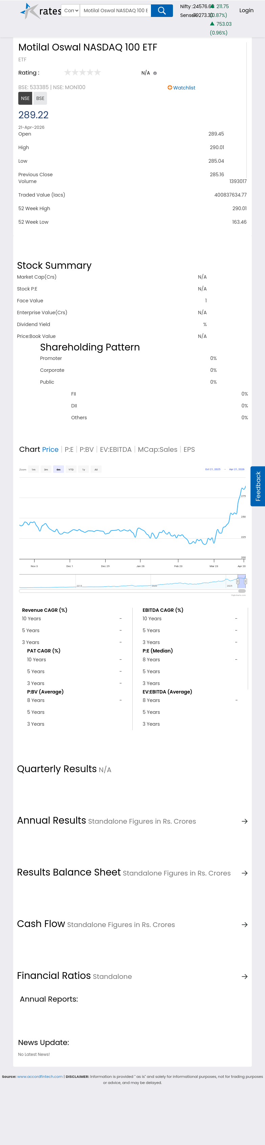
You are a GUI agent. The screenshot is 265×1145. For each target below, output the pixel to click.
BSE (40, 98)
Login (246, 10)
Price (50, 449)
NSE (25, 98)
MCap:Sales (157, 449)
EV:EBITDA (116, 449)
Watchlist (184, 87)
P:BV (87, 449)
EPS (189, 449)
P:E (69, 449)
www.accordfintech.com (40, 1076)
